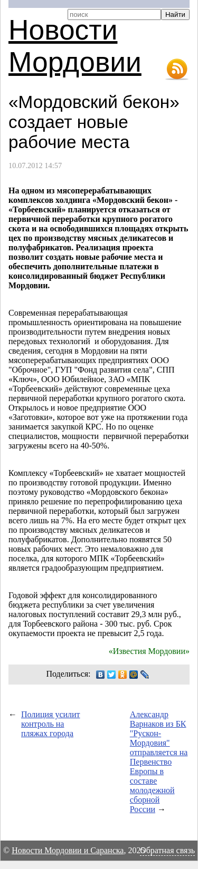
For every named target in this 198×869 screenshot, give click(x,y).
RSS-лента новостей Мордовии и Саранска (177, 69)
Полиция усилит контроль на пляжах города (50, 724)
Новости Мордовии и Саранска (68, 850)
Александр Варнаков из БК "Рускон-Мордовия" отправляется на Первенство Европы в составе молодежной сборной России (159, 762)
